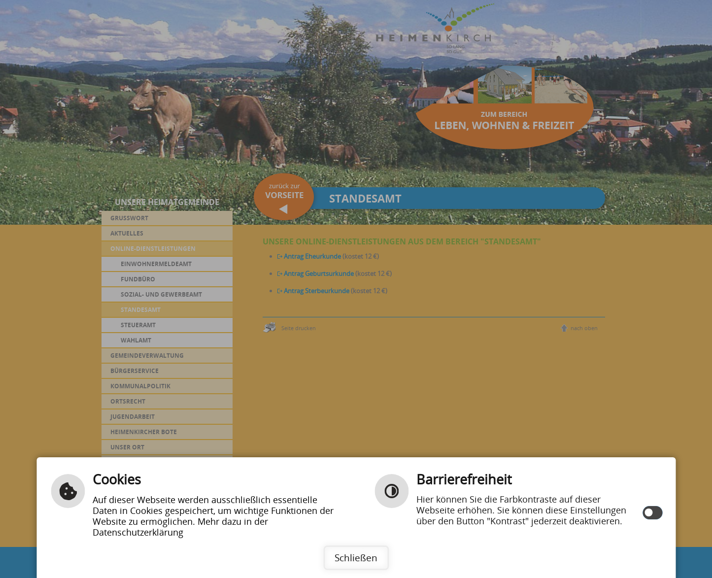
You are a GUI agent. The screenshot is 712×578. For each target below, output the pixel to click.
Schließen (356, 557)
